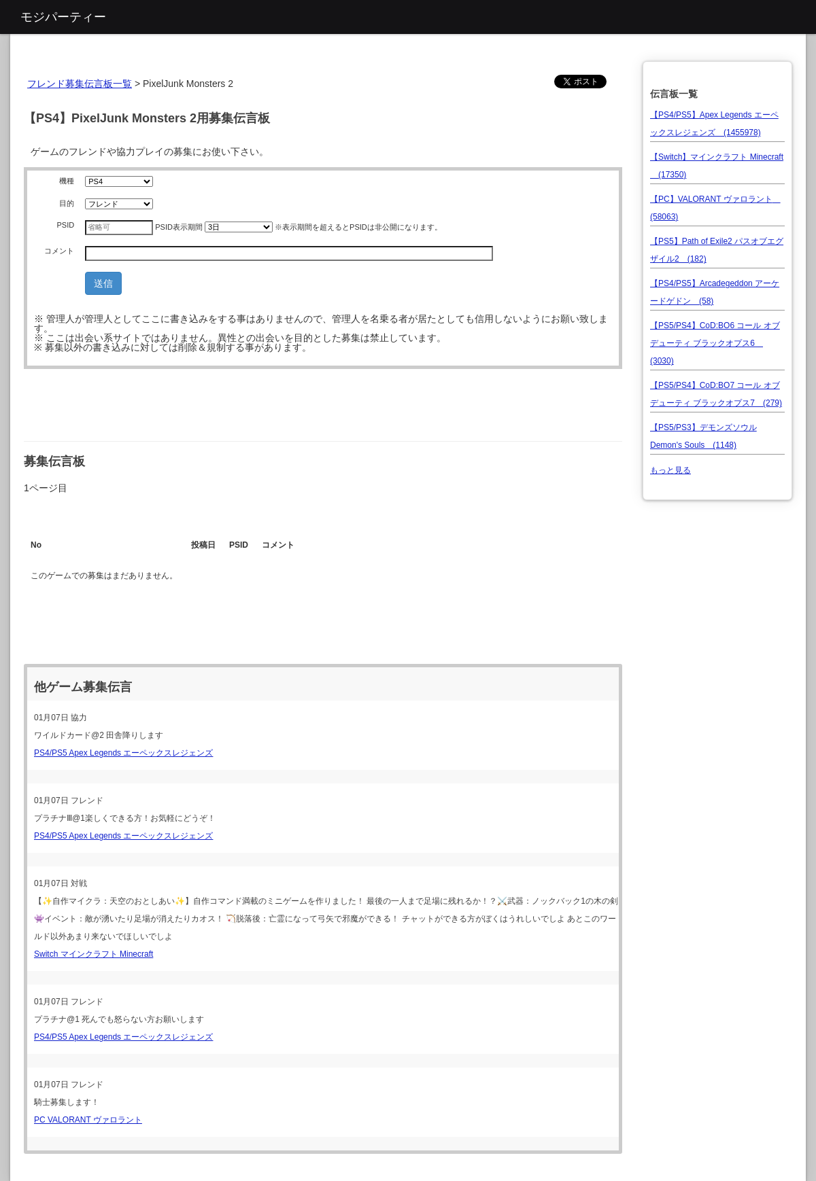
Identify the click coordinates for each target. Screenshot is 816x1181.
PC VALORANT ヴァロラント (88, 1120)
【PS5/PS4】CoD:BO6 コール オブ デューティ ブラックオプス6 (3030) (715, 343)
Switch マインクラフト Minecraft (93, 954)
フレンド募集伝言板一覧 (79, 83)
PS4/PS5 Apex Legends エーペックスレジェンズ (123, 753)
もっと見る (670, 470)
